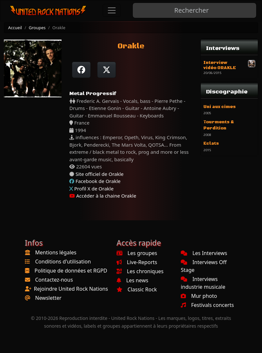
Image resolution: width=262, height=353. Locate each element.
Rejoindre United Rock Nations (71, 288)
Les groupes (137, 253)
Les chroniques (140, 271)
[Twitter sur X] (106, 70)
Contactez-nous (54, 279)
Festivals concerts (207, 305)
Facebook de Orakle (97, 181)
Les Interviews (204, 253)
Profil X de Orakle (94, 188)
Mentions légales (56, 252)
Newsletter (48, 297)
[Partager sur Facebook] (81, 70)
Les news (132, 280)
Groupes (37, 27)
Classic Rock (137, 289)
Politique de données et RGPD (71, 270)
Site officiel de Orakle (99, 174)
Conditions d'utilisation (63, 261)
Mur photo (199, 295)
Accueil (15, 27)
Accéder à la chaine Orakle (102, 195)
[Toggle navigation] (112, 10)
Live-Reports (137, 262)
